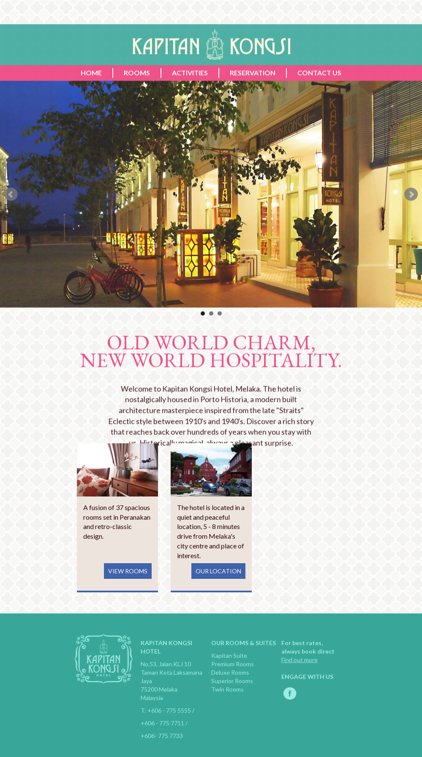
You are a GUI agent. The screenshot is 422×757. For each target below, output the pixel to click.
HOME (91, 97)
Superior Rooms (232, 680)
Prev (11, 219)
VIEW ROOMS (127, 571)
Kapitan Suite (229, 655)
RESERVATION (252, 97)
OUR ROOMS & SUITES (243, 642)
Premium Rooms (232, 663)
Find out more (299, 659)
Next (411, 219)
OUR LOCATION (218, 571)
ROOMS (137, 97)
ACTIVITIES (190, 97)
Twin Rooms (227, 689)
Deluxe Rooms (230, 672)
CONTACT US (319, 97)
